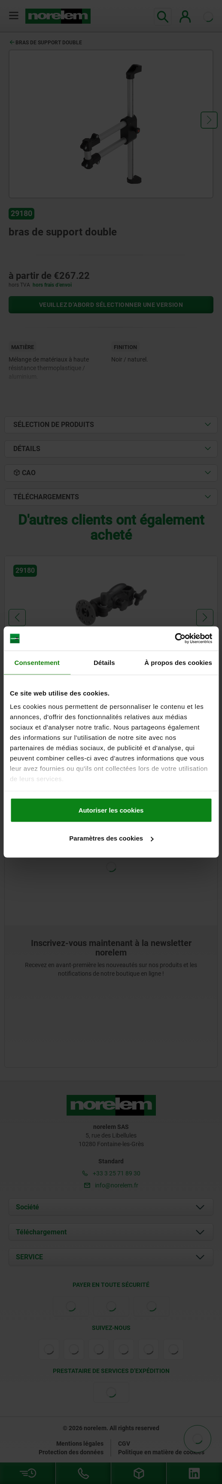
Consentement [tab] (37, 662)
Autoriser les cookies (111, 809)
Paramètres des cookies (111, 838)
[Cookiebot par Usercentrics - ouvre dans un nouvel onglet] (174, 638)
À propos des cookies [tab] (178, 662)
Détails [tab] (104, 662)
